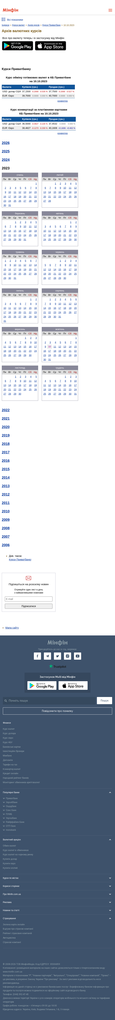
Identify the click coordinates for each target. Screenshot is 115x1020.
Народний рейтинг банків (16, 778)
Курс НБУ (7, 742)
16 (4, 196)
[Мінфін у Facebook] (37, 656)
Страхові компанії (12, 942)
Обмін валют (9, 845)
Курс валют (9, 729)
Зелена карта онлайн (14, 924)
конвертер (63, 101)
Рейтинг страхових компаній (17, 933)
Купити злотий (10, 868)
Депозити (8, 760)
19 (20, 196)
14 (30, 192)
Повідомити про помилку (57, 711)
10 (9, 192)
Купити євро (9, 863)
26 (20, 201)
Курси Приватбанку (20, 559)
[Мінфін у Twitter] (57, 656)
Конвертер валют (11, 769)
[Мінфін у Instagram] (67, 656)
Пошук (105, 700)
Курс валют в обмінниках (16, 850)
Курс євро (8, 738)
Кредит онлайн (10, 773)
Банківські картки (12, 747)
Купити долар (10, 859)
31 (9, 205)
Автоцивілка (9, 938)
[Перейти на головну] (10, 10)
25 (15, 201)
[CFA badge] (11, 955)
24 (9, 201)
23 (4, 201)
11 (15, 192)
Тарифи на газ (10, 764)
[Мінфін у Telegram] (47, 656)
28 (30, 201)
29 (35, 201)
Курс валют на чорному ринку (18, 854)
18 (15, 196)
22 (35, 196)
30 (4, 205)
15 (35, 192)
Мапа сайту (12, 627)
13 (25, 192)
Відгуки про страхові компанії (18, 929)
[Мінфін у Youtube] (77, 656)
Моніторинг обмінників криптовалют (21, 782)
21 (30, 196)
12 (20, 192)
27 (25, 201)
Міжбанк (7, 755)
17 (9, 196)
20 (25, 196)
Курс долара (9, 733)
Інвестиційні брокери (13, 751)
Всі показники (15, 19)
